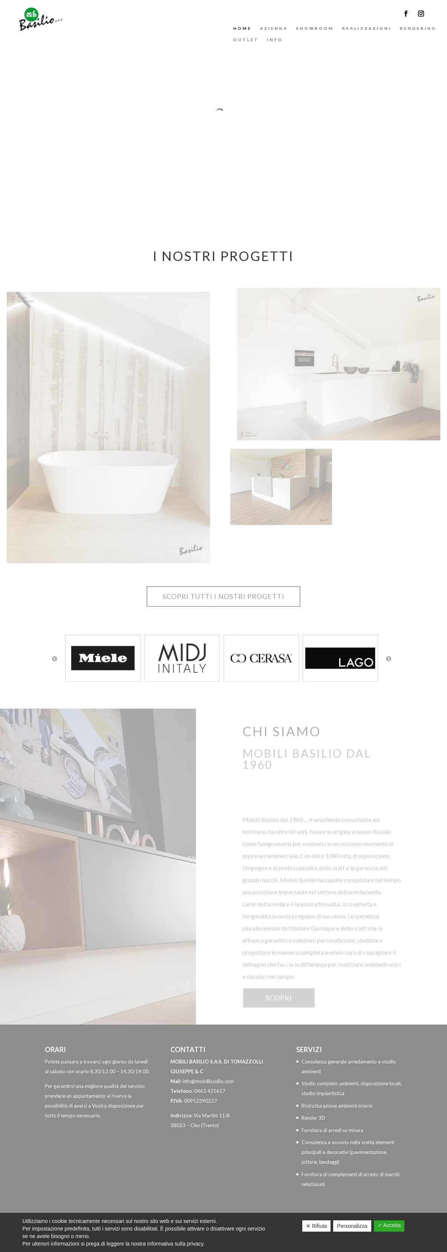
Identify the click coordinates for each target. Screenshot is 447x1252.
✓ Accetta (389, 1225)
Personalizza (352, 1226)
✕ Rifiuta (316, 1226)
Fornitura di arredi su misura (332, 1130)
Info (275, 39)
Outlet (246, 39)
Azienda (274, 28)
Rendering (418, 28)
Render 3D (313, 1118)
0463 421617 (209, 1091)
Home (242, 28)
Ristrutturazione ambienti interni (337, 1106)
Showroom (315, 28)
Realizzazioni (367, 28)
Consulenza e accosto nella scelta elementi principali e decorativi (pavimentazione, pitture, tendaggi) (348, 1152)
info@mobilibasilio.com (208, 1081)
